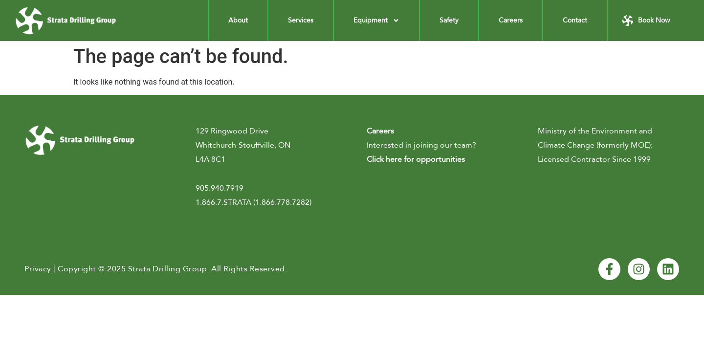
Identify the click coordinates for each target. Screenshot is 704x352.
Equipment (376, 20)
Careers (511, 20)
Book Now (654, 20)
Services (300, 20)
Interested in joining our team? (421, 145)
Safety (449, 20)
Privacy (37, 269)
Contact (575, 20)
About (238, 20)
